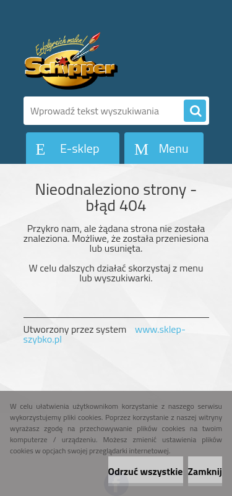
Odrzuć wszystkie (145, 471)
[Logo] (109, 61)
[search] (195, 111)
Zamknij (205, 471)
